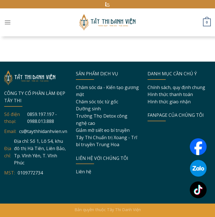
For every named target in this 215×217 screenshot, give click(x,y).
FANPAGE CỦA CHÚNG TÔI (176, 115)
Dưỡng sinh (88, 109)
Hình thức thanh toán (170, 94)
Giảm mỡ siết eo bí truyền (103, 130)
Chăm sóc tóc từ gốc (97, 102)
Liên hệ (83, 172)
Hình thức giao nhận (169, 102)
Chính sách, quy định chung (176, 87)
